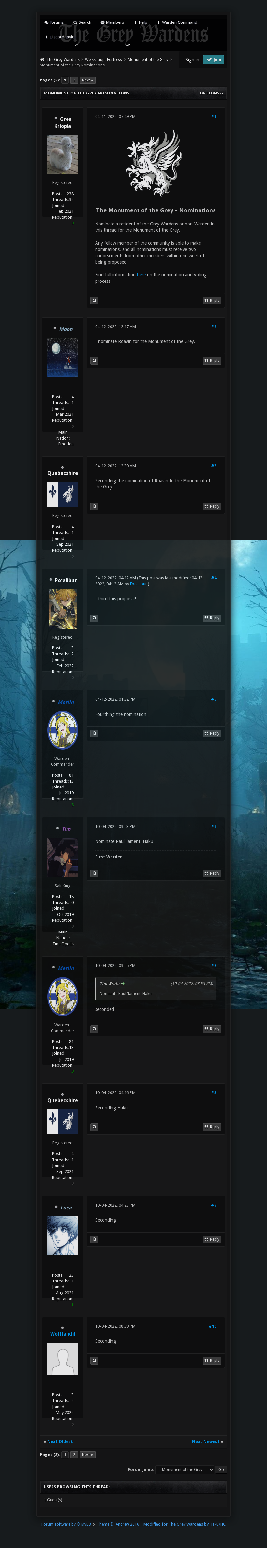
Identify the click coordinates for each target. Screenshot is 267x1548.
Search (81, 22)
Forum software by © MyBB (66, 1524)
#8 (213, 1092)
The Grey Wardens (63, 59)
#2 (213, 326)
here (141, 274)
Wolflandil (62, 1334)
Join (213, 59)
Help (140, 22)
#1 (213, 116)
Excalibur (138, 583)
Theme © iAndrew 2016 (118, 1524)
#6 (213, 826)
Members (112, 22)
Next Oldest (60, 1441)
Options (211, 93)
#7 (213, 965)
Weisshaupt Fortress (103, 59)
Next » (87, 80)
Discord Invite (60, 37)
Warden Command (176, 22)
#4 (213, 577)
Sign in (192, 59)
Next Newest (206, 1441)
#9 (213, 1205)
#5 (213, 699)
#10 (212, 1326)
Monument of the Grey (148, 59)
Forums (54, 22)
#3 (213, 465)
